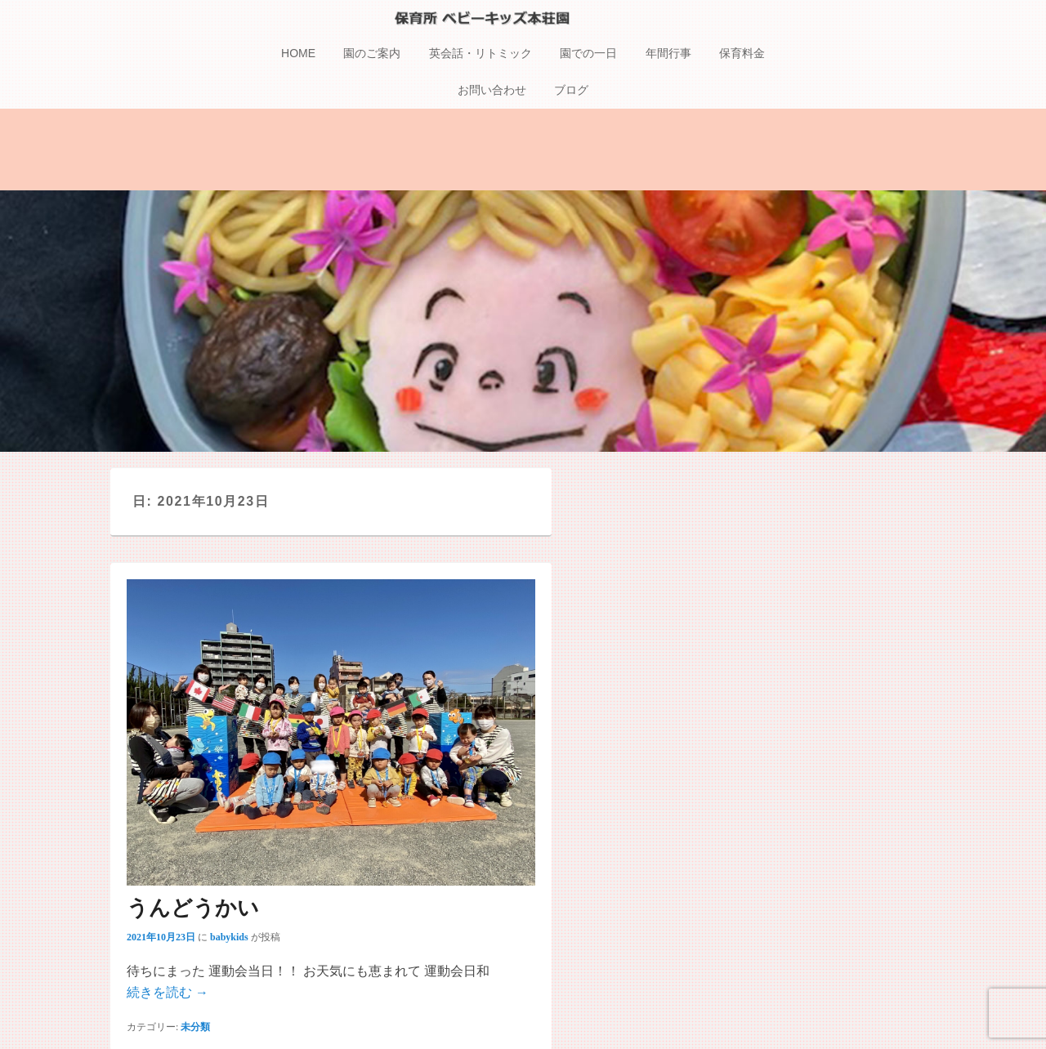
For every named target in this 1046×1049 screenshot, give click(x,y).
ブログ (571, 92)
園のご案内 (371, 55)
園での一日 (588, 55)
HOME (298, 55)
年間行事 (668, 55)
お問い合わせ (492, 92)
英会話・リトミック (480, 55)
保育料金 (742, 55)
